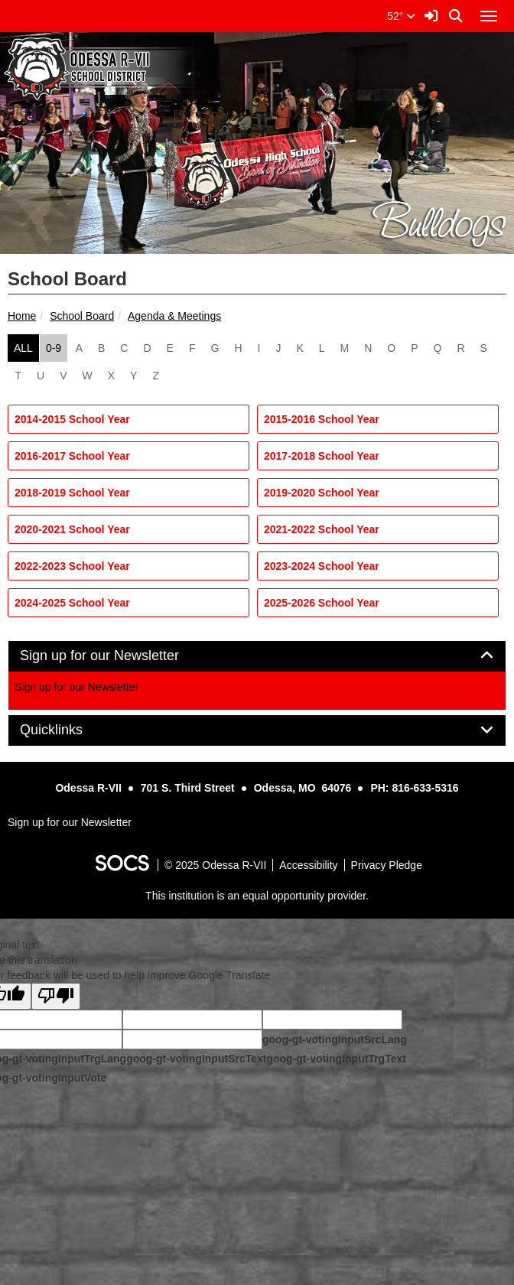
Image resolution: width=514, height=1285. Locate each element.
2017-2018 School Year (321, 456)
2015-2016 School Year (321, 419)
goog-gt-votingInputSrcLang (334, 1039)
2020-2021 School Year (72, 529)
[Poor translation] (55, 996)
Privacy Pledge (386, 865)
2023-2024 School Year (321, 566)
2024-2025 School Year (72, 603)
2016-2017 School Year (72, 456)
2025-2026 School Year (321, 603)
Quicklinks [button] (68, 730)
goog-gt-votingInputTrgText (335, 1058)
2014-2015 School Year (72, 419)
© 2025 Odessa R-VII (215, 865)
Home (22, 316)
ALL (23, 348)
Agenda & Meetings (174, 316)
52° (401, 16)
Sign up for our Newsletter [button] (116, 656)
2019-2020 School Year (321, 492)
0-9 (53, 348)
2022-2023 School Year (72, 566)
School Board (82, 316)
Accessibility (308, 865)
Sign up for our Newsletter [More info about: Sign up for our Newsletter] (76, 687)
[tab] (257, 656)
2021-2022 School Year (321, 529)
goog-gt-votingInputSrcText (196, 1058)
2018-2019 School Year (72, 492)
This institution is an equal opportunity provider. (257, 896)
